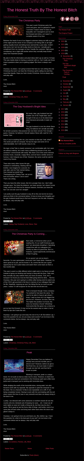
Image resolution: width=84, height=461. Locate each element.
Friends (20, 442)
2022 (63, 41)
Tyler (35, 224)
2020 (63, 47)
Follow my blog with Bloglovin (69, 153)
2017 (63, 109)
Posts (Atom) (34, 455)
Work (26, 97)
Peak (29, 352)
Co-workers (13, 442)
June (65, 96)
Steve (31, 224)
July (64, 93)
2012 (63, 124)
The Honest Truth (65, 30)
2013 (63, 121)
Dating (11, 224)
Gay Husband (19, 224)
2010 (63, 130)
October (66, 84)
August (65, 90)
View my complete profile (67, 143)
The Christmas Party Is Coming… (29, 234)
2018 (63, 53)
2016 (63, 112)
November (67, 81)
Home (30, 448)
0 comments (37, 91)
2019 (63, 50)
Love (26, 224)
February (66, 102)
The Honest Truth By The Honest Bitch (42, 10)
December (67, 56)
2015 (63, 115)
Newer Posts (9, 448)
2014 (63, 118)
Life (22, 97)
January (66, 105)
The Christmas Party (29, 20)
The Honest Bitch (17, 91)
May (64, 99)
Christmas (12, 343)
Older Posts (50, 448)
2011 (63, 127)
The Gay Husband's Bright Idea (29, 106)
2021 (63, 44)
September (67, 87)
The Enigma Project (65, 33)
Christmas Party (14, 97)
